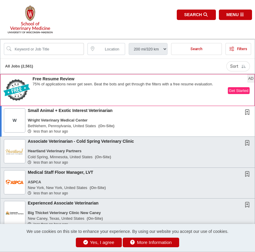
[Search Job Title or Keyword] (48, 49)
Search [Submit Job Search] (196, 49)
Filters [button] (238, 49)
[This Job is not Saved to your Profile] (248, 112)
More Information (151, 242)
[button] (235, 15)
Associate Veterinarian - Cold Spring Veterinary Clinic (81, 141)
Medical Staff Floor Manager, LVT (60, 172)
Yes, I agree (98, 242)
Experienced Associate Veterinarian (63, 203)
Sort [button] (238, 66)
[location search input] (110, 49)
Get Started (238, 90)
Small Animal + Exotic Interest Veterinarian (70, 110)
